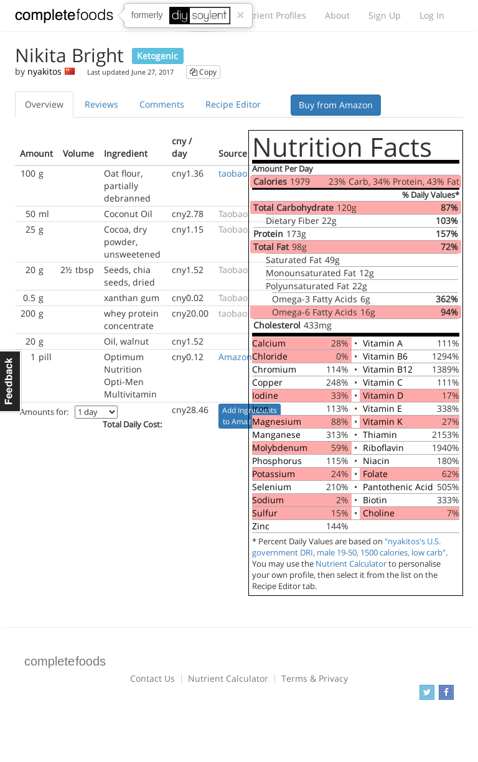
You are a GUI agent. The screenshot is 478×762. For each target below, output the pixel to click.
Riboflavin (383, 447)
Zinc (260, 526)
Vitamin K (383, 421)
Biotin (375, 500)
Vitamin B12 (388, 369)
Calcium (269, 343)
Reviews (101, 104)
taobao (232, 173)
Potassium (273, 474)
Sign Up (384, 15)
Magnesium (276, 421)
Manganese (276, 434)
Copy (203, 72)
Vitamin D (383, 395)
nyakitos (44, 71)
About (337, 15)
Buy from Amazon (336, 105)
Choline (379, 513)
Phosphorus (277, 461)
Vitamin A (383, 343)
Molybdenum (279, 447)
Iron (260, 408)
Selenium (271, 487)
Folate (375, 474)
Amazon (235, 357)
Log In (431, 15)
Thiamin (380, 434)
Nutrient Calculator (351, 564)
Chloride (270, 356)
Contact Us (152, 678)
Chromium (274, 369)
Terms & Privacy (314, 678)
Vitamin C (383, 382)
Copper (267, 382)
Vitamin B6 (385, 356)
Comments (161, 104)
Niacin (376, 461)
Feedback (11, 381)
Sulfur (265, 513)
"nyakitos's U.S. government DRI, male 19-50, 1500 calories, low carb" (349, 547)
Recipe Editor (233, 104)
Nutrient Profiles (272, 15)
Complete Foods (64, 18)
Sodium (268, 500)
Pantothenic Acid (398, 487)
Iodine (265, 395)
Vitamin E (382, 408)
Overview (44, 104)
